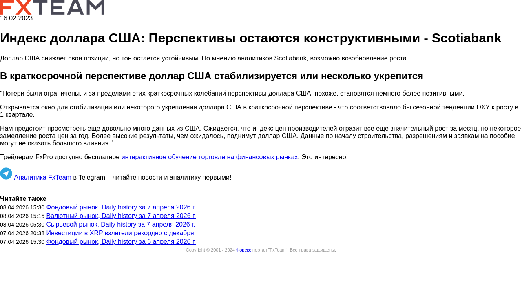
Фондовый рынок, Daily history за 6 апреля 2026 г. (121, 241)
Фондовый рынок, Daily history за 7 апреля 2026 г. (121, 207)
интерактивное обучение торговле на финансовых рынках (210, 157)
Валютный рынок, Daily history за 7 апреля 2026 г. (121, 215)
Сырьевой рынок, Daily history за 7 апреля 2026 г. (120, 224)
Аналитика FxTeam (42, 177)
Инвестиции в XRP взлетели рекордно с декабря (120, 232)
